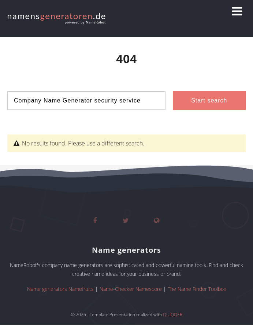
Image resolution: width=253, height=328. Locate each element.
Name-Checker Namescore (131, 288)
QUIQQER (172, 314)
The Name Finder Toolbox (197, 288)
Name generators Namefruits (60, 288)
